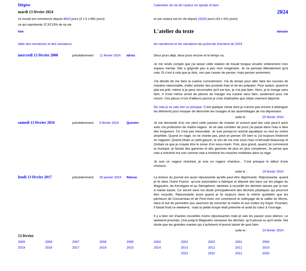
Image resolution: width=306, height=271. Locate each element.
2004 (157, 242)
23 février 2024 (273, 230)
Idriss (131, 55)
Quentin (132, 123)
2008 (48, 242)
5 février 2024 (109, 123)
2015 (130, 247)
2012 (211, 247)
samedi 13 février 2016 (36, 122)
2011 (238, 247)
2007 (75, 242)
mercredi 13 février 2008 (38, 55)
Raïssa (132, 177)
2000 (265, 242)
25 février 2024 (273, 117)
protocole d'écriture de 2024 (222, 44)
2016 (103, 247)
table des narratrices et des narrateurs (45, 44)
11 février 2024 (110, 55)
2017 (75, 247)
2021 (238, 253)
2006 (103, 242)
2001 (238, 242)
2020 (265, 253)
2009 (21, 242)
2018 (48, 247)
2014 (157, 247)
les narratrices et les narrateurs (176, 44)
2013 (184, 247)
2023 (184, 253)
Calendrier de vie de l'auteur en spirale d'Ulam (186, 5)
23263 (202, 19)
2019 (21, 247)
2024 (282, 12)
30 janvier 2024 (110, 177)
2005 (130, 242)
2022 (211, 253)
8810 (67, 19)
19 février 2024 (273, 171)
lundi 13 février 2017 (35, 177)
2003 (184, 242)
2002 (211, 242)
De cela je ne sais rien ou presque (178, 107)
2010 (265, 247)
